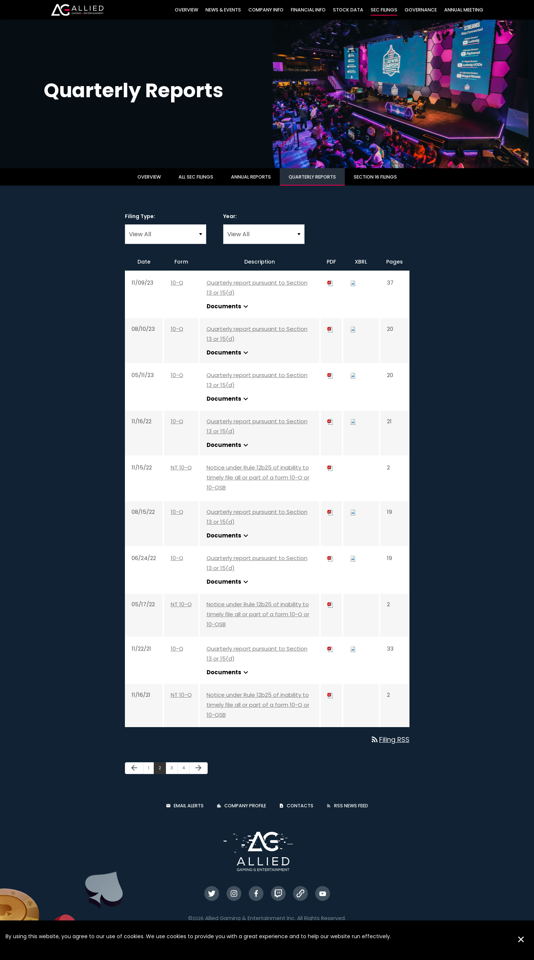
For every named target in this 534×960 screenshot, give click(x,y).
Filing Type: (140, 223)
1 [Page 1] (150, 776)
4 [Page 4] (186, 776)
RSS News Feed (351, 812)
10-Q (177, 289)
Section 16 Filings (375, 183)
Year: (230, 223)
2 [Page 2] (162, 776)
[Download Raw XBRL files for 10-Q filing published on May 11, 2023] (353, 382)
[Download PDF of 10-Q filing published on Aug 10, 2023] (330, 335)
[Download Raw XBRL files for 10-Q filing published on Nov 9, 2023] (353, 289)
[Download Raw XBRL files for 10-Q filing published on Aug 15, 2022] (353, 518)
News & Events (223, 10)
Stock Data (348, 10)
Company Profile (245, 812)
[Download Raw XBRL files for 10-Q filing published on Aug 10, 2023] (353, 335)
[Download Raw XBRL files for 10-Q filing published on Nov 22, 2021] (353, 655)
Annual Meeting (463, 10)
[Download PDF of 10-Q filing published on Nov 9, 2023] (330, 289)
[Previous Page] (134, 775)
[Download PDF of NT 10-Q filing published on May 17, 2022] (330, 611)
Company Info (265, 10)
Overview (186, 10)
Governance (421, 10)
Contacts (300, 812)
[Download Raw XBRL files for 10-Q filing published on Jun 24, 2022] (353, 565)
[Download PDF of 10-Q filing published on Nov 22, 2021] (330, 655)
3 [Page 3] (174, 776)
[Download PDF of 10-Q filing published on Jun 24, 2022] (330, 565)
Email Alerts (189, 812)
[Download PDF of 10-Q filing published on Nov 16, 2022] (330, 428)
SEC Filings (384, 10)
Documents (228, 313)
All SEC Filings (195, 183)
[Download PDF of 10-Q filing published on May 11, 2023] (330, 382)
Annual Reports (251, 183)
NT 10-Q (181, 474)
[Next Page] (198, 775)
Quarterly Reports (312, 183)
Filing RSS (389, 746)
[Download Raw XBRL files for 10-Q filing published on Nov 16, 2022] (353, 428)
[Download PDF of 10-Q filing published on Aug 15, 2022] (330, 518)
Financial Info (308, 10)
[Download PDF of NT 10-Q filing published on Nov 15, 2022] (330, 474)
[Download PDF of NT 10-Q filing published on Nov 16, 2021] (330, 701)
